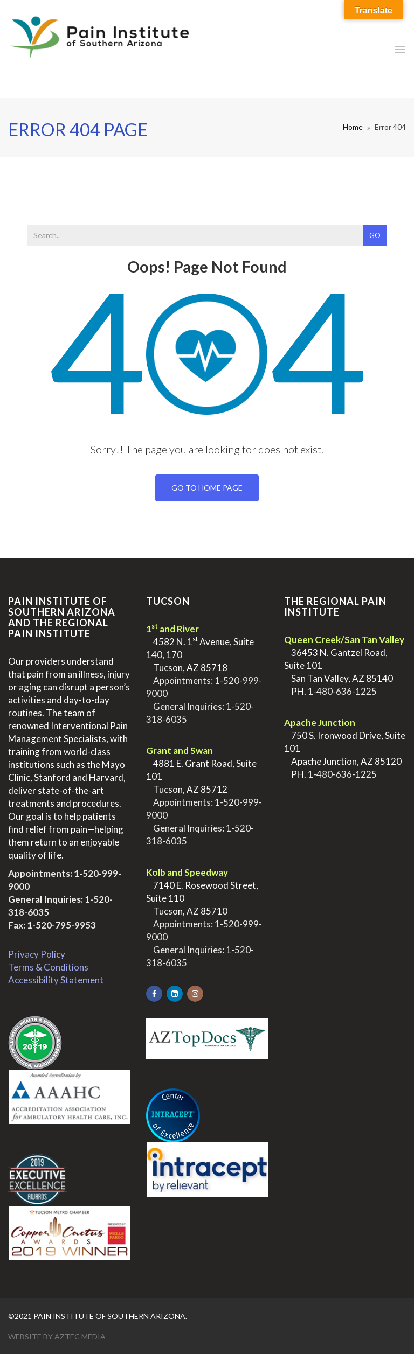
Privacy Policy (36, 954)
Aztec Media (80, 1336)
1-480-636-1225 (342, 691)
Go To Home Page (207, 487)
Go (375, 235)
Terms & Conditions (48, 967)
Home (353, 126)
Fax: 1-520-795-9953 (52, 925)
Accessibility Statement (56, 980)
